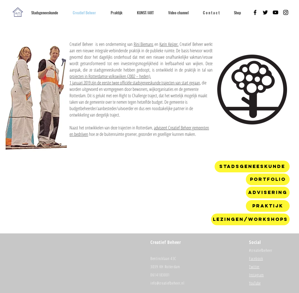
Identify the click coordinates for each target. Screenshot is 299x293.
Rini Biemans (144, 44)
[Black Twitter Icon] (265, 12)
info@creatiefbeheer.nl (167, 283)
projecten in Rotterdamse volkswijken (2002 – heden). (110, 76)
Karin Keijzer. (168, 44)
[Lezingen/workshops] (250, 219)
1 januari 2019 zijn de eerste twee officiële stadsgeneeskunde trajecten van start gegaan (134, 82)
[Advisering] (268, 192)
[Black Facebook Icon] (255, 12)
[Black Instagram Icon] (285, 12)
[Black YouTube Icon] (275, 12)
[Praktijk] (268, 206)
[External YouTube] (138, 194)
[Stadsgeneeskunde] (252, 166)
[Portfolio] (268, 179)
